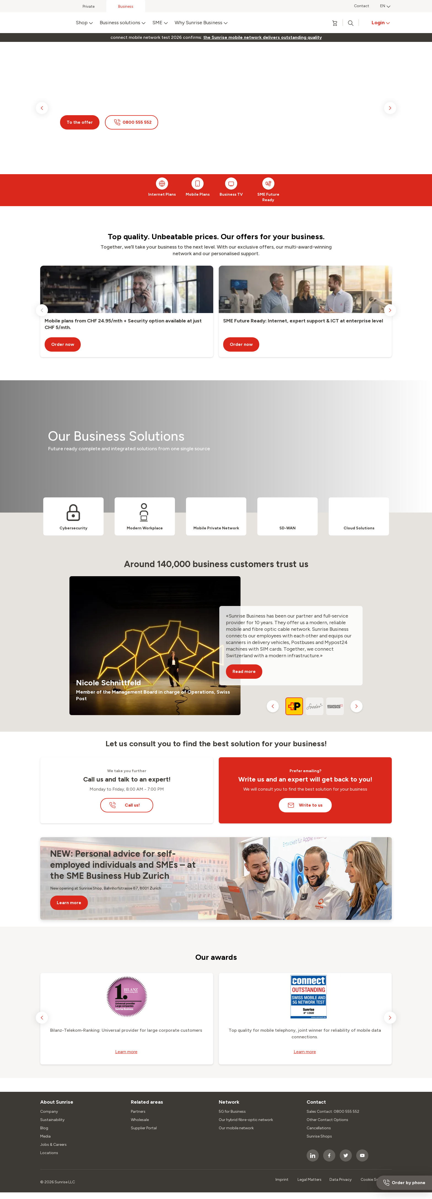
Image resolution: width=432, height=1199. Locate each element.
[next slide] (390, 108)
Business (125, 6)
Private (88, 6)
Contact (361, 6)
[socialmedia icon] (313, 1155)
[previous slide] (42, 108)
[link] (262, 37)
